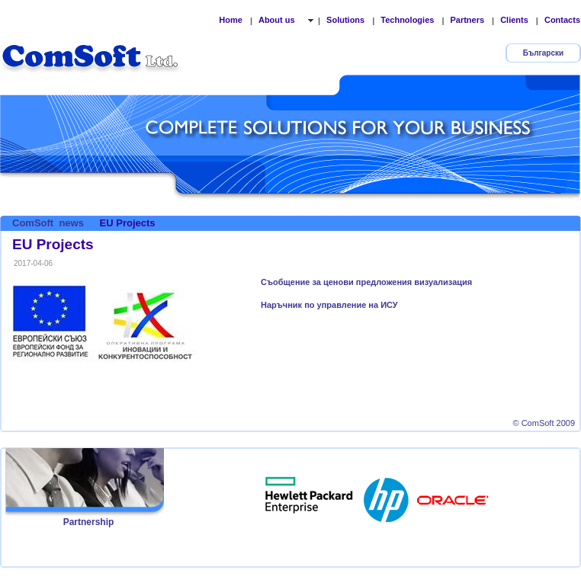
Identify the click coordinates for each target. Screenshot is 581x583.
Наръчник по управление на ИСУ (329, 304)
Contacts (562, 19)
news (71, 223)
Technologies (407, 19)
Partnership (88, 522)
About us (277, 19)
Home (230, 19)
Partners (467, 19)
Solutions (345, 19)
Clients (514, 19)
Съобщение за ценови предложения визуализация (366, 282)
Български (543, 53)
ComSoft (32, 223)
